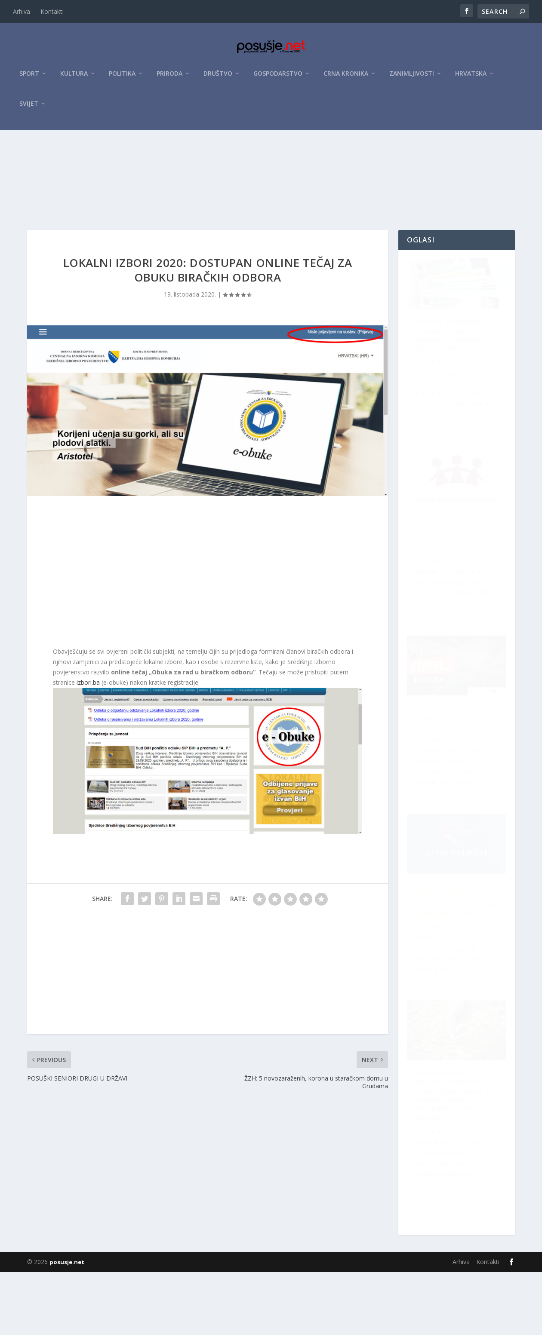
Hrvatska (471, 78)
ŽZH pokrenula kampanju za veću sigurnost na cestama (446, 587)
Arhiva (21, 11)
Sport (29, 78)
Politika (122, 78)
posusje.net (66, 1325)
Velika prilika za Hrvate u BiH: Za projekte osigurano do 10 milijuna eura (456, 1177)
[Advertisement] (271, 199)
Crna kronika (345, 78)
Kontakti (52, 11)
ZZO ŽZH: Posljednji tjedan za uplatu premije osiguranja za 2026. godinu (454, 392)
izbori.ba (87, 733)
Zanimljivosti (411, 78)
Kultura (74, 78)
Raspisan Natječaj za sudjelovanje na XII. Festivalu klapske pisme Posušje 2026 (457, 982)
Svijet (28, 108)
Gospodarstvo (277, 78)
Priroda (169, 78)
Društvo (217, 78)
